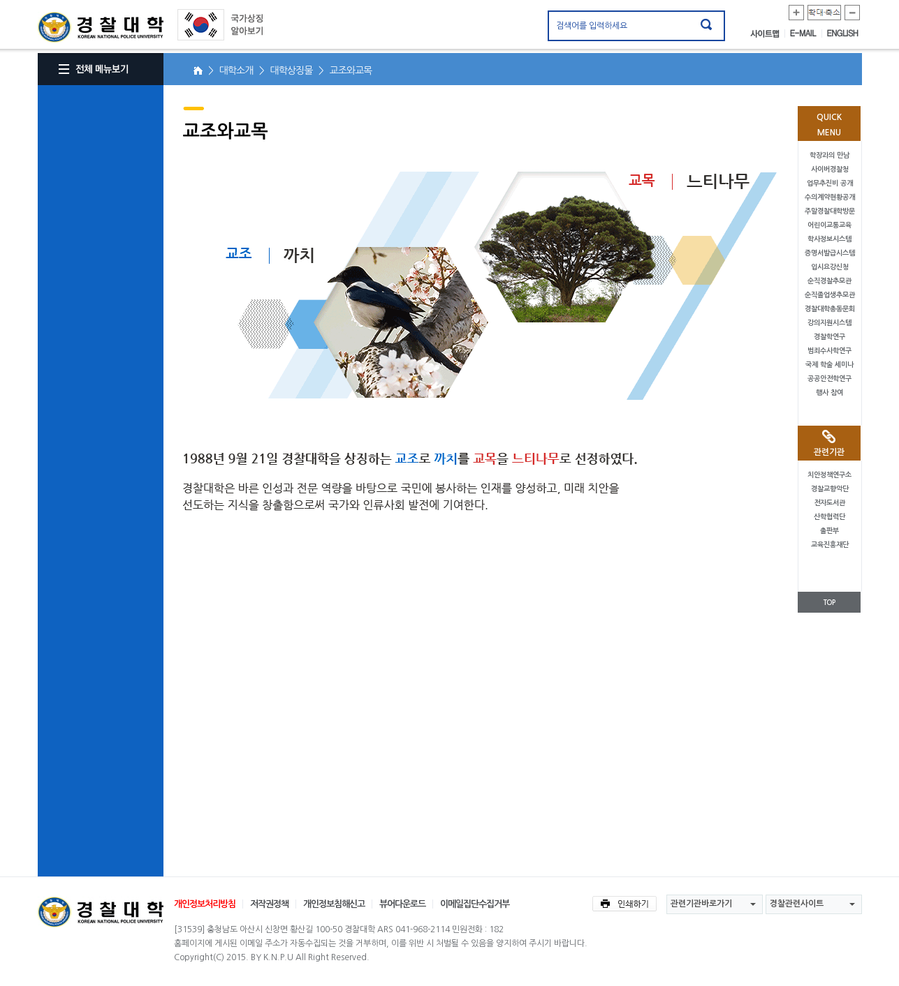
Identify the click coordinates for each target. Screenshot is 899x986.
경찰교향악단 (830, 489)
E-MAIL (806, 33)
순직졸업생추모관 (830, 295)
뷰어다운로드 (402, 904)
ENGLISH (842, 33)
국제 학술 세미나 (829, 364)
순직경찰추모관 (829, 281)
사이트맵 (767, 33)
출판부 (829, 531)
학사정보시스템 (829, 239)
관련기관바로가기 (701, 903)
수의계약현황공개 (830, 197)
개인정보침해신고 (334, 904)
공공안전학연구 (829, 378)
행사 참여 (829, 392)
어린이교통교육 (829, 225)
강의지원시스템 (829, 323)
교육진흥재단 (830, 544)
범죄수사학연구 (829, 351)
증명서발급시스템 (830, 253)
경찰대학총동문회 (830, 309)
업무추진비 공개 (830, 183)
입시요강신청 (830, 267)
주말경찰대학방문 (830, 211)
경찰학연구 (829, 337)
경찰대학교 (100, 912)
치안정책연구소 (829, 475)
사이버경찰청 (830, 169)
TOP (829, 602)
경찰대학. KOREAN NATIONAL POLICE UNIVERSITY (100, 27)
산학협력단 (829, 517)
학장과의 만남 (829, 155)
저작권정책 (269, 904)
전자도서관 (829, 503)
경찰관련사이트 (797, 903)
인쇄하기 (624, 903)
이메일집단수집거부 (474, 904)
